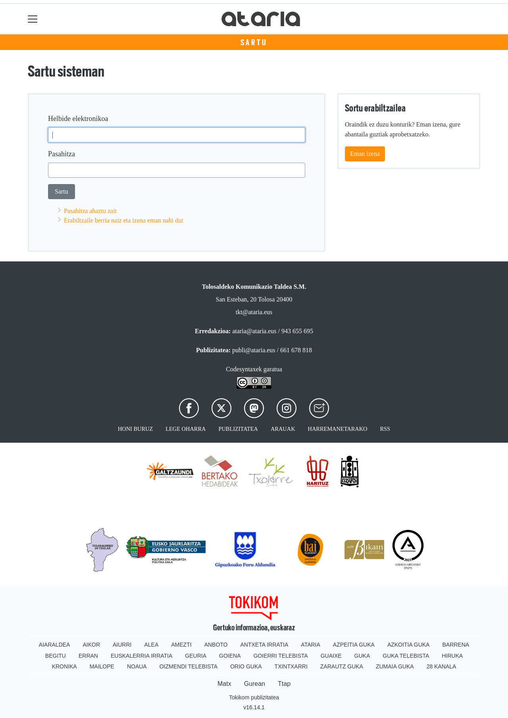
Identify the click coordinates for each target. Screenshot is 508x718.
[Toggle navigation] (32, 19)
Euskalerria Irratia (141, 656)
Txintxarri (291, 666)
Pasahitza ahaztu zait (90, 210)
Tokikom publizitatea (254, 697)
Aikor (91, 644)
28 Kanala (441, 666)
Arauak (283, 429)
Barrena (455, 644)
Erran (88, 656)
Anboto (216, 644)
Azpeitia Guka (354, 644)
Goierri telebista (280, 656)
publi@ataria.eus (253, 350)
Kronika (64, 666)
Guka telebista (406, 656)
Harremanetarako (338, 429)
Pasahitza (61, 154)
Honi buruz (135, 429)
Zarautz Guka (341, 666)
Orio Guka (246, 666)
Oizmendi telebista (189, 666)
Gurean (254, 683)
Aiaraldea (54, 644)
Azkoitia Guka (408, 644)
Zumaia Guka (395, 666)
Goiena (230, 656)
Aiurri (122, 644)
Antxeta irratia (265, 644)
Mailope (102, 666)
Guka (362, 656)
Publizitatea (238, 429)
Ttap (284, 683)
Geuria (195, 656)
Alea (151, 644)
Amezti (181, 644)
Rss (385, 429)
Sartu (254, 42)
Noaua (137, 666)
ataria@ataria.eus (254, 331)
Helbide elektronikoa (78, 119)
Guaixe (331, 656)
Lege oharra (185, 429)
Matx (224, 683)
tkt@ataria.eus (254, 312)
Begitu (55, 656)
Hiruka (452, 656)
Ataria (310, 644)
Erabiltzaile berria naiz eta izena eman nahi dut (123, 220)
